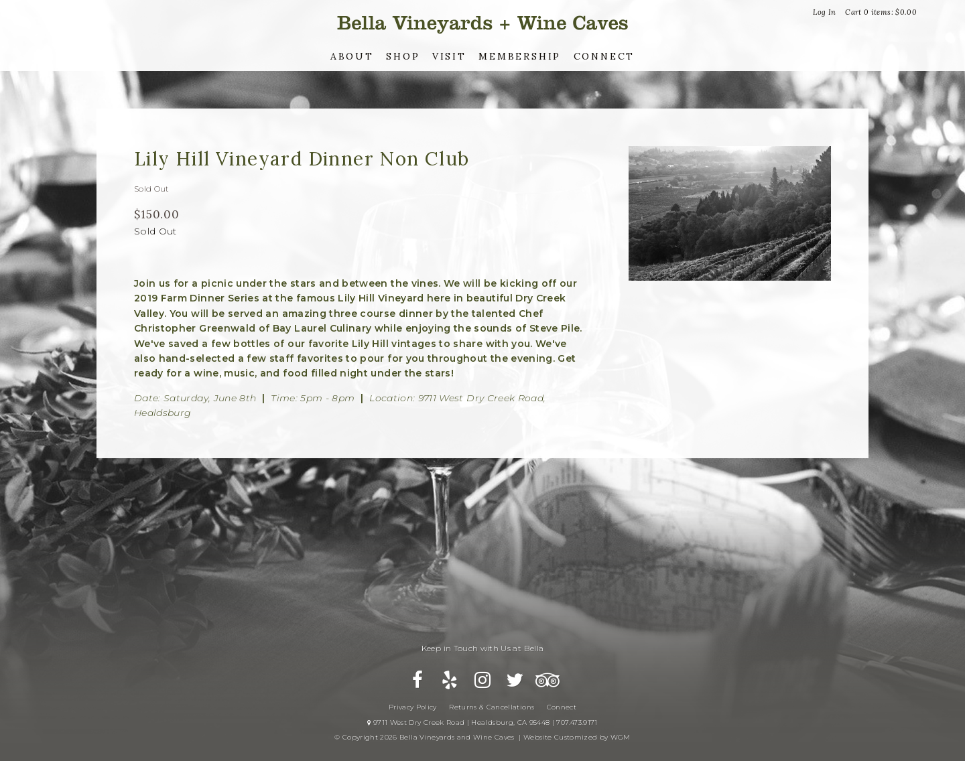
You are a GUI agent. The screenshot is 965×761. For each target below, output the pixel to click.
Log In (824, 12)
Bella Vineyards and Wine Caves (482, 23)
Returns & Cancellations (491, 707)
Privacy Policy (413, 707)
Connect (604, 56)
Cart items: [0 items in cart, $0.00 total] (881, 12)
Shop (403, 56)
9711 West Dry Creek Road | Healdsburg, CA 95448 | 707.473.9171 (482, 722)
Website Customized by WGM (577, 737)
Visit (449, 56)
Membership (519, 56)
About (352, 56)
